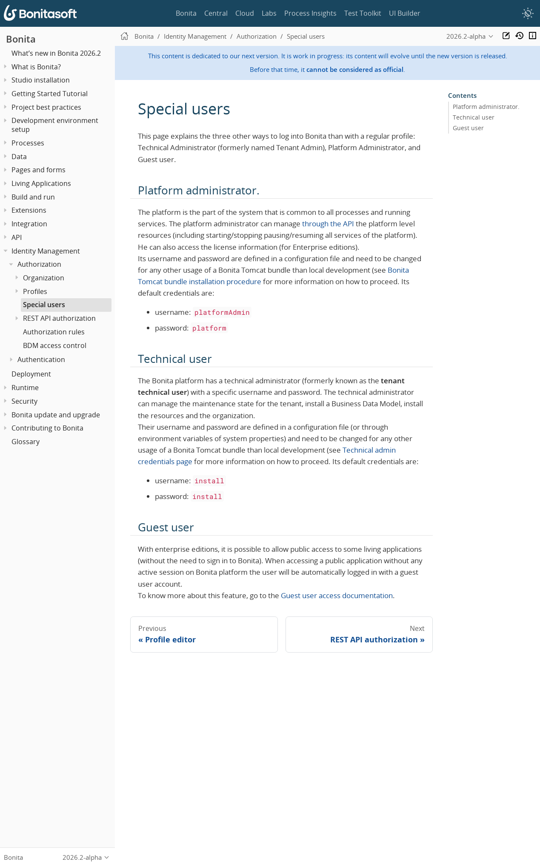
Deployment (31, 374)
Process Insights (310, 13)
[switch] (527, 13)
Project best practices (46, 107)
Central (216, 13)
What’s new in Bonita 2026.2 (56, 53)
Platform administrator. (486, 107)
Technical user (473, 117)
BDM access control (54, 345)
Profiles (35, 291)
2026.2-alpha (466, 36)
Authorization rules (54, 332)
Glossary (25, 441)
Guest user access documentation (337, 595)
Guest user (468, 128)
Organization (43, 277)
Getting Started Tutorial (49, 93)
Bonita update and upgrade (55, 414)
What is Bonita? (36, 66)
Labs (269, 13)
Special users (44, 304)
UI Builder (404, 13)
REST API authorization (59, 318)
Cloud (244, 13)
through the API (328, 223)
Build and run (33, 197)
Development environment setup (54, 125)
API (16, 237)
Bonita (186, 13)
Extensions (28, 210)
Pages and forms (38, 169)
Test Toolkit (362, 13)
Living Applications (41, 183)
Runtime (25, 387)
